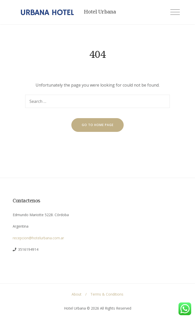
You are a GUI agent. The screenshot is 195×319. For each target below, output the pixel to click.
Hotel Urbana (100, 11)
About (77, 294)
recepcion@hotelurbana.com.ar (38, 237)
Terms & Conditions (106, 294)
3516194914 (28, 249)
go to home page (97, 125)
